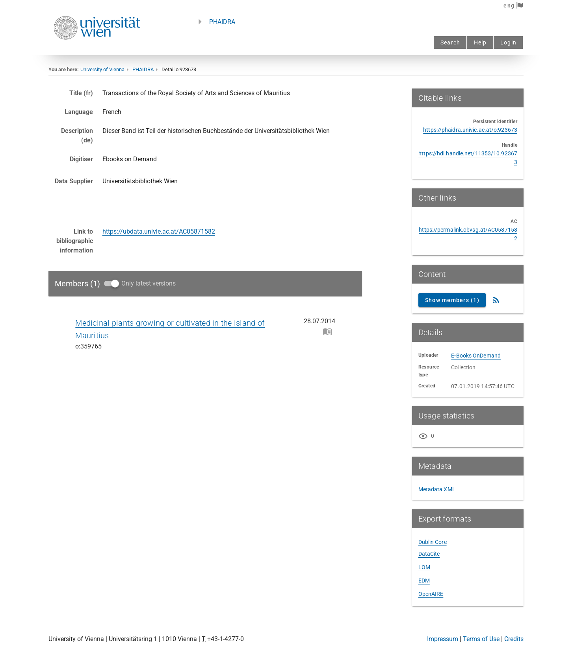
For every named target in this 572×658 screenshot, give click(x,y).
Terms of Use (481, 639)
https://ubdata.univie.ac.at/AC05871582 (158, 231)
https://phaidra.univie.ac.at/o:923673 (470, 130)
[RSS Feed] (496, 300)
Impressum (442, 639)
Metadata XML (436, 489)
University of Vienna (102, 69)
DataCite (429, 554)
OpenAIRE (431, 594)
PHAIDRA (222, 22)
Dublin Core (432, 542)
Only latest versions (148, 283)
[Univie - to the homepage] (97, 50)
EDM (424, 580)
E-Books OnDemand (476, 355)
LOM (424, 567)
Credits (514, 639)
